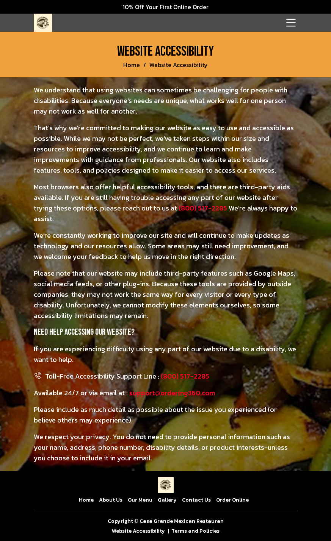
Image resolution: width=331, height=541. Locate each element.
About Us (110, 500)
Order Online (232, 500)
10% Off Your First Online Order (166, 6)
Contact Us (196, 500)
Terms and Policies (195, 531)
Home (131, 64)
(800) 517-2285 (203, 208)
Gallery (167, 500)
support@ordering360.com (172, 393)
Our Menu (140, 500)
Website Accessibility (138, 531)
